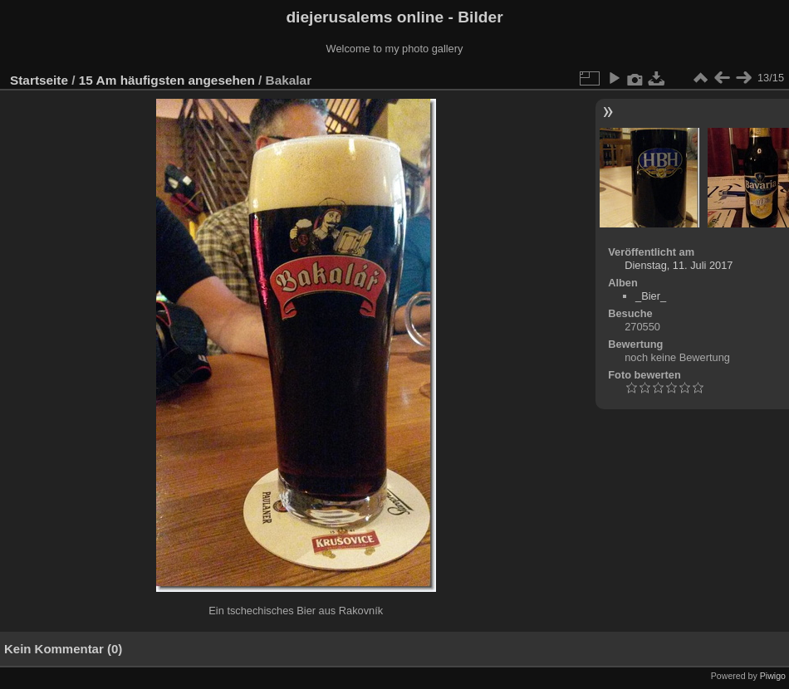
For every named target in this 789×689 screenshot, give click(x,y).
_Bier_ (650, 296)
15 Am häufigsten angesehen (167, 80)
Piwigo (773, 676)
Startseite (39, 80)
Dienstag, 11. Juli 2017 (679, 265)
